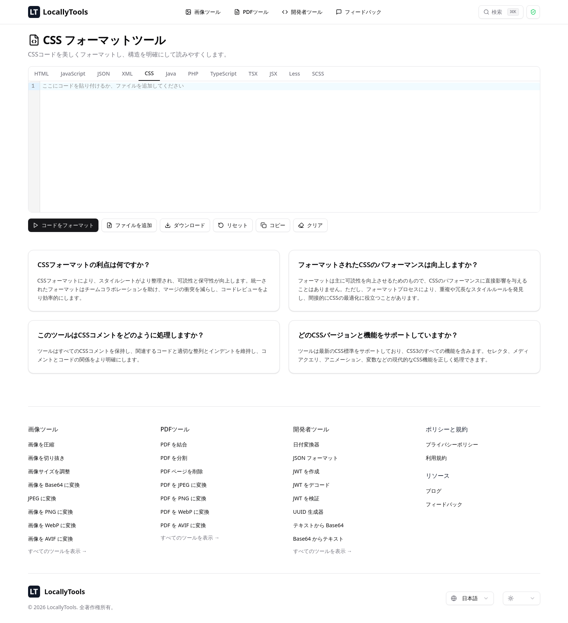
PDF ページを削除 (182, 471)
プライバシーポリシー (452, 444)
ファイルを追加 (129, 225)
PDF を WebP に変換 (185, 511)
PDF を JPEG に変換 (184, 484)
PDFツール (251, 11)
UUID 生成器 (308, 511)
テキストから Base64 (318, 525)
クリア (310, 225)
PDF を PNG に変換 (183, 498)
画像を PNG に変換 (50, 511)
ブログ (433, 490)
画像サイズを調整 (49, 471)
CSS (149, 73)
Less (294, 73)
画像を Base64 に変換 (54, 484)
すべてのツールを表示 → (57, 551)
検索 (501, 12)
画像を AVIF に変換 (50, 538)
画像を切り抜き (46, 457)
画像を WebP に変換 (52, 525)
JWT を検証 (306, 498)
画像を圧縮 (41, 444)
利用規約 (436, 457)
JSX (273, 73)
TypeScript (223, 73)
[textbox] (290, 146)
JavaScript (73, 73)
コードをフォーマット (63, 225)
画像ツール (203, 11)
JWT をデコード (311, 484)
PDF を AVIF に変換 (183, 525)
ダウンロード (185, 225)
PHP (193, 73)
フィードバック (359, 11)
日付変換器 (306, 444)
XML (127, 73)
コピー (273, 225)
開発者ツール (302, 11)
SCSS (318, 73)
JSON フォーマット (315, 457)
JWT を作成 (306, 471)
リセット (233, 225)
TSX (253, 73)
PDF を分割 (174, 457)
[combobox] (470, 598)
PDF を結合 (174, 444)
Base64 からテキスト (318, 538)
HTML (41, 73)
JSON (103, 73)
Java (171, 73)
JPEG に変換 (42, 498)
